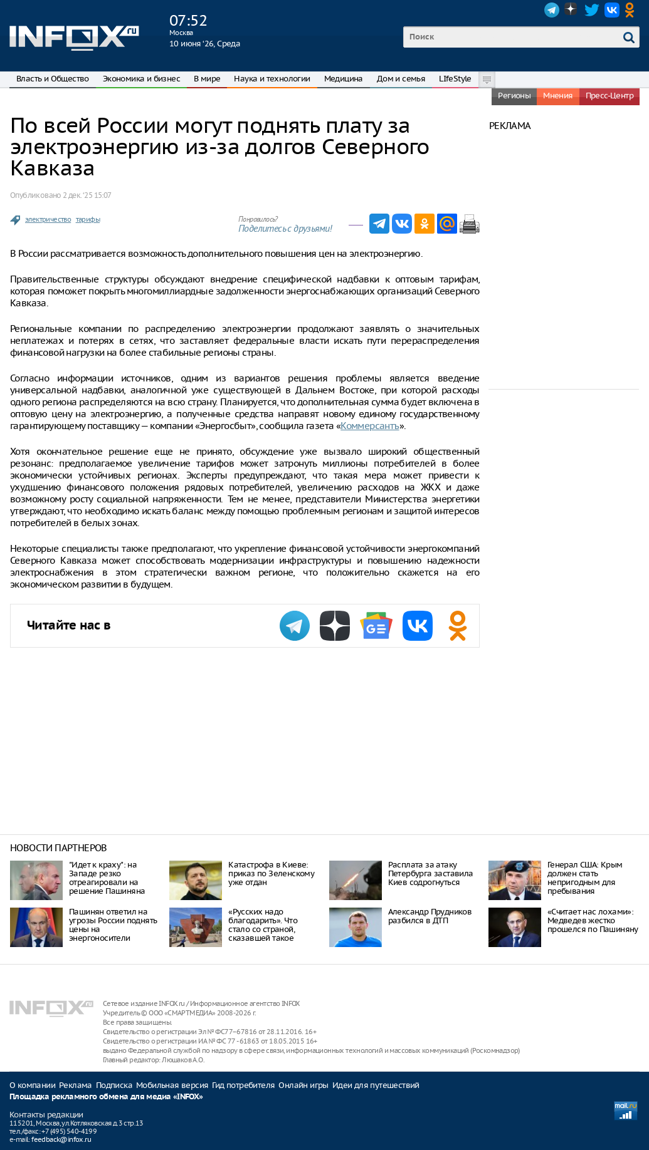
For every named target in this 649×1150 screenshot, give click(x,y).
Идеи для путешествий (375, 1085)
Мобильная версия (172, 1085)
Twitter (591, 10)
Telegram (551, 10)
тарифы (88, 219)
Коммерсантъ (369, 426)
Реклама (75, 1085)
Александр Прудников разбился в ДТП (430, 916)
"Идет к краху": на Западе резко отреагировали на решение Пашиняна (107, 877)
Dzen (571, 10)
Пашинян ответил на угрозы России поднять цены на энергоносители (113, 924)
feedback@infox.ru (61, 1139)
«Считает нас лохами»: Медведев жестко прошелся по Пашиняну (592, 920)
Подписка (114, 1085)
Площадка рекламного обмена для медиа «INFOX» (106, 1097)
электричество (48, 219)
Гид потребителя (243, 1085)
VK (612, 10)
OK (632, 10)
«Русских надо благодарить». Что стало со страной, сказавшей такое (262, 924)
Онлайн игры (303, 1085)
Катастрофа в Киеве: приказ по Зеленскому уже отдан (271, 873)
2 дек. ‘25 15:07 (87, 195)
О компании (32, 1085)
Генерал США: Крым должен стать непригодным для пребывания (585, 877)
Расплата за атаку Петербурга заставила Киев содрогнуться (430, 873)
